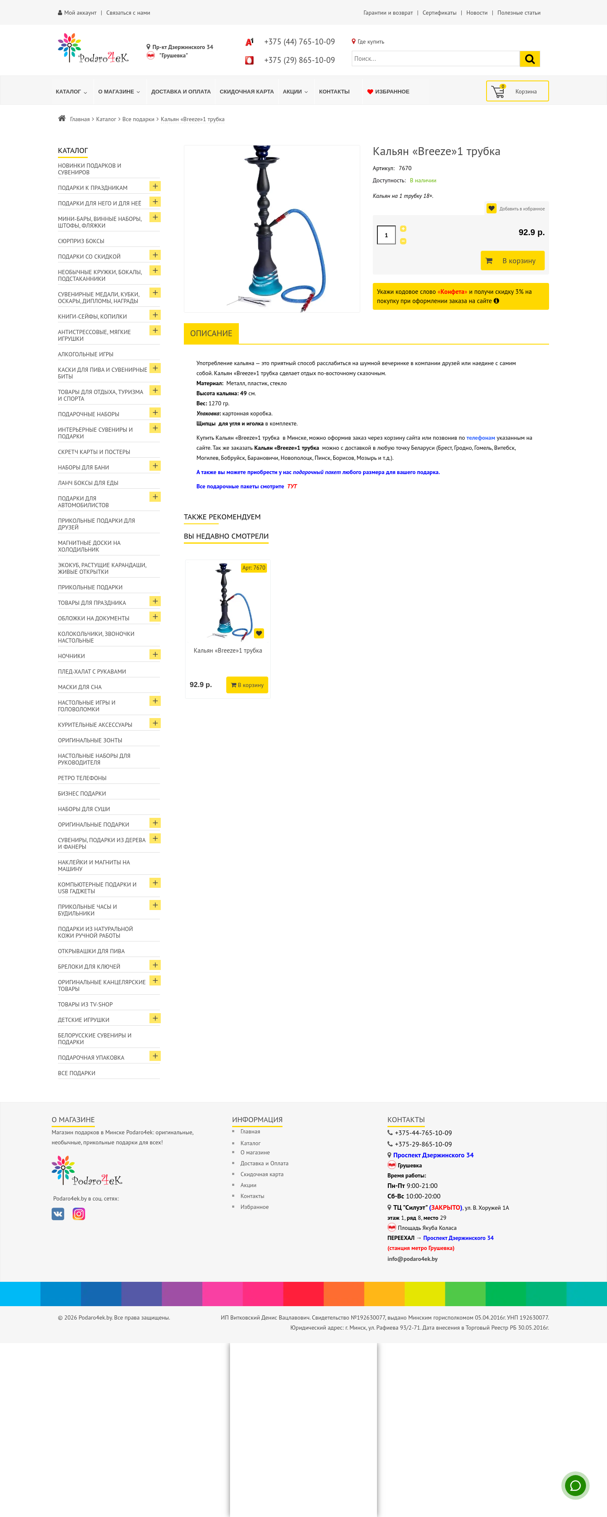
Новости (477, 12)
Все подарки (138, 119)
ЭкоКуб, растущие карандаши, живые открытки (102, 568)
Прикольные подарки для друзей (96, 524)
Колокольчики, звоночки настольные (96, 637)
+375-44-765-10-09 (423, 1132)
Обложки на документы (93, 618)
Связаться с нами (128, 12)
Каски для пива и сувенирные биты (102, 373)
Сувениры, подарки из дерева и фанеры (102, 843)
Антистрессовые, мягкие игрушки (94, 335)
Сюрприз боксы (81, 241)
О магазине (255, 1152)
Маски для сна (80, 687)
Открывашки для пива (91, 951)
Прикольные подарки (90, 587)
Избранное (255, 1207)
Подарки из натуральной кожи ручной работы (95, 932)
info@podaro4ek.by (412, 1259)
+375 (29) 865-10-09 (299, 60)
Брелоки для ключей (89, 966)
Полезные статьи (519, 12)
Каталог (106, 119)
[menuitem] (73, 91)
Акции (248, 1185)
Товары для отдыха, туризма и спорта (100, 395)
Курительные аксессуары (95, 725)
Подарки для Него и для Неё (99, 203)
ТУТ (292, 486)
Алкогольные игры (85, 354)
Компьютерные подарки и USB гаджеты (97, 888)
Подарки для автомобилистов (83, 502)
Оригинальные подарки (93, 824)
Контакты (252, 1196)
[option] (228, 629)
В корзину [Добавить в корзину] (517, 261)
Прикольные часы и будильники (87, 910)
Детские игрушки (84, 1020)
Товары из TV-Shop (85, 1004)
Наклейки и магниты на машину (94, 865)
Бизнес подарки (82, 793)
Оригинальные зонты (90, 740)
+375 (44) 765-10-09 (299, 41)
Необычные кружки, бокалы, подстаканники (100, 275)
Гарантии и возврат (388, 12)
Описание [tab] (211, 333)
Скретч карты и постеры (94, 452)
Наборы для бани (83, 467)
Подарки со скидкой (89, 256)
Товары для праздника (92, 603)
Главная (80, 119)
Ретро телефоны (82, 778)
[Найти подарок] (530, 59)
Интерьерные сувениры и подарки (95, 433)
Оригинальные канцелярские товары (102, 985)
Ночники (71, 656)
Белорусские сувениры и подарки (94, 1039)
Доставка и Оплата (264, 1163)
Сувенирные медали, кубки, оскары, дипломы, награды (99, 297)
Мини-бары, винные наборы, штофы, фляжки (100, 222)
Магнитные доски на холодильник (89, 546)
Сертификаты (440, 12)
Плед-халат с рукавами (92, 671)
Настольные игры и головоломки (86, 706)
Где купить (371, 41)
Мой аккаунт (80, 12)
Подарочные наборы (88, 414)
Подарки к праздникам (93, 188)
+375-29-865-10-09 (423, 1144)
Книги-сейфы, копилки (92, 316)
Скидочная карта (262, 1174)
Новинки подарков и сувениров (89, 169)
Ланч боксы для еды (88, 483)
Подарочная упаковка (91, 1057)
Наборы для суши (84, 809)
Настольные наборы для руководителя (94, 759)
